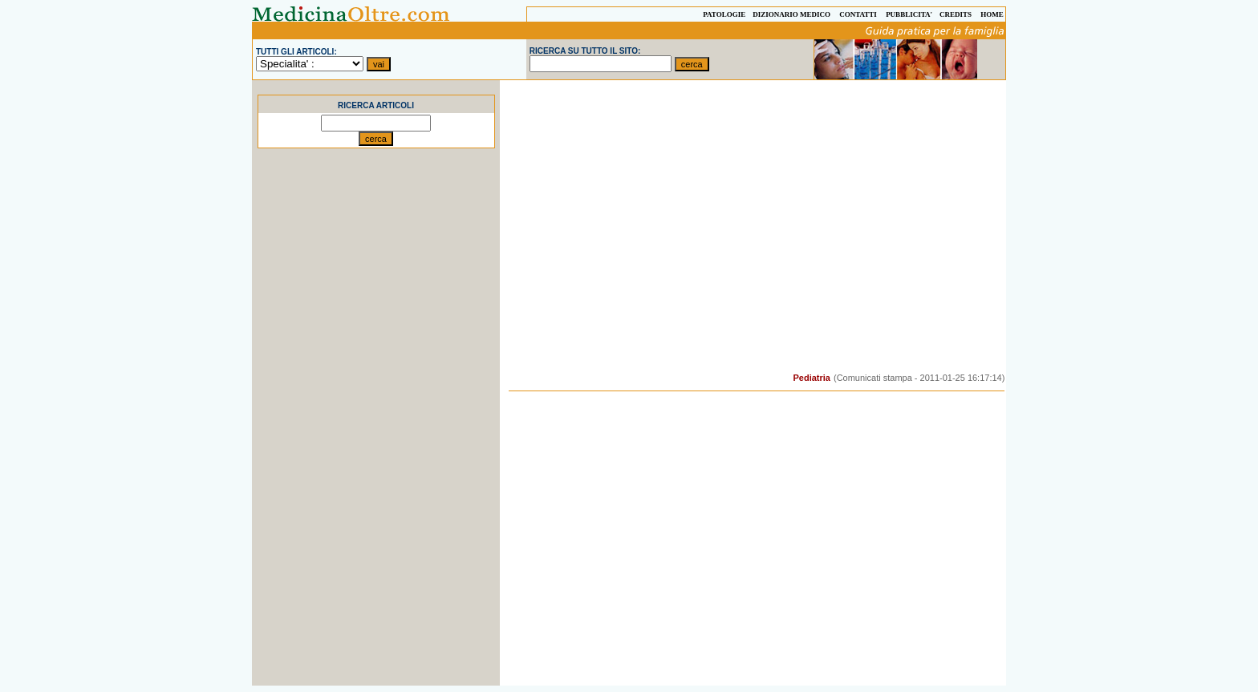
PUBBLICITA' (909, 14)
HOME (992, 14)
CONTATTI (858, 14)
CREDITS (955, 14)
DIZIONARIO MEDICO (791, 14)
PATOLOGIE (724, 14)
